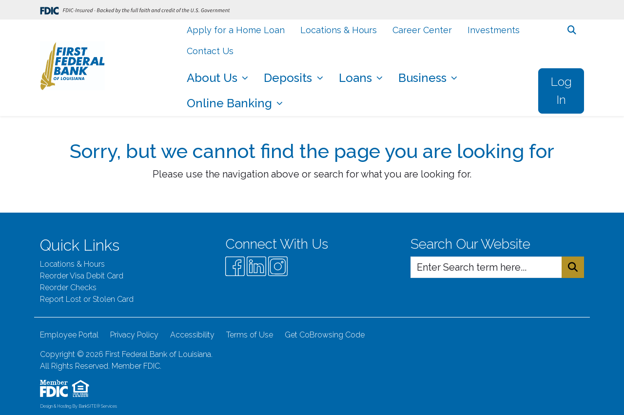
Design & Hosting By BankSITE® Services (78, 406)
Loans (357, 78)
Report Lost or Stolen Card (87, 299)
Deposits (289, 78)
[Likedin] (256, 266)
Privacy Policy (134, 334)
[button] (572, 30)
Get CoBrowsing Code (325, 334)
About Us (213, 78)
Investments (494, 30)
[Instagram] (278, 266)
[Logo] (72, 67)
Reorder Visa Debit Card (81, 275)
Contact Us (210, 51)
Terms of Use (249, 334)
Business (423, 78)
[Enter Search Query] (486, 267)
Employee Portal (69, 334)
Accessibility (192, 334)
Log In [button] (561, 90)
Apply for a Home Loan (236, 30)
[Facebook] (235, 266)
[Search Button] (573, 267)
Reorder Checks (68, 287)
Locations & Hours (338, 30)
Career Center (422, 30)
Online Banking (231, 103)
